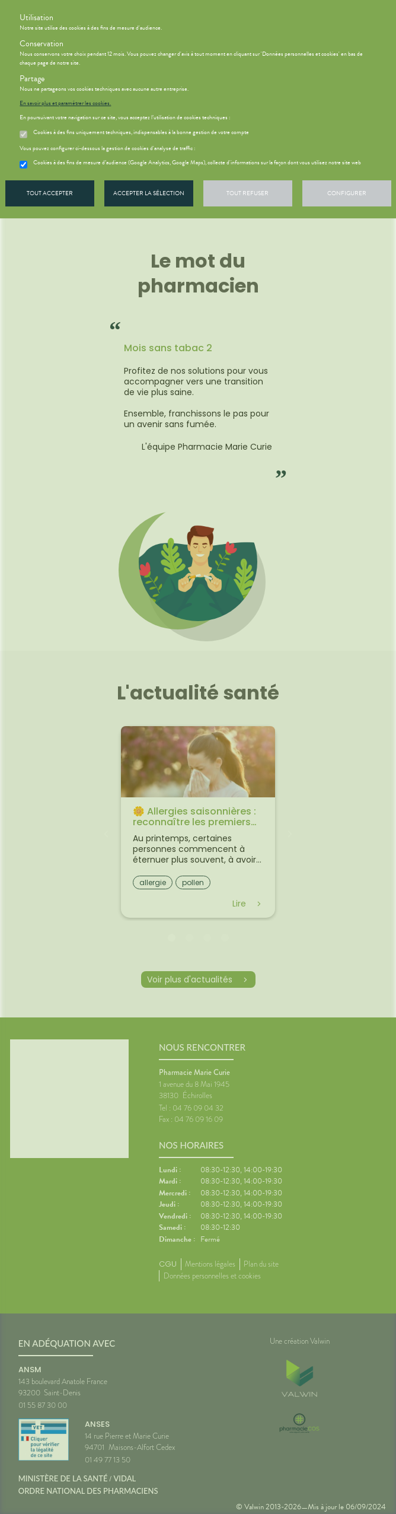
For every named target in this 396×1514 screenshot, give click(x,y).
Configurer (346, 193)
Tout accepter (50, 193)
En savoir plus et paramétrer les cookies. (65, 103)
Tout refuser (247, 193)
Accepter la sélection (148, 193)
